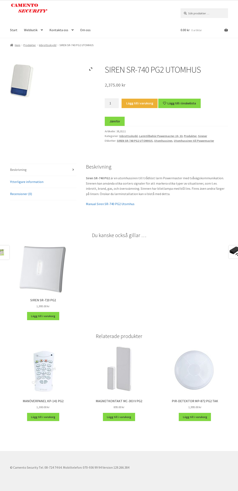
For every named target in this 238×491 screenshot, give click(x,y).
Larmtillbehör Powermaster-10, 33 (160, 136)
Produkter (29, 45)
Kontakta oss (58, 30)
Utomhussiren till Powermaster (194, 141)
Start (13, 30)
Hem (17, 45)
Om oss (85, 30)
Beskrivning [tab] (18, 170)
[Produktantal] (112, 103)
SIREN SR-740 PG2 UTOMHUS (135, 141)
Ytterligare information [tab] (26, 182)
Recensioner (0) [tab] (21, 194)
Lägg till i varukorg (139, 103)
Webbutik (31, 30)
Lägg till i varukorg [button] (43, 316)
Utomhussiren (163, 141)
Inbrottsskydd (47, 45)
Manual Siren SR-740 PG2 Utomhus (110, 204)
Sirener (202, 136)
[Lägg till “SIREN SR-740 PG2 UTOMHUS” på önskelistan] (179, 103)
